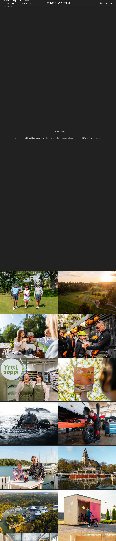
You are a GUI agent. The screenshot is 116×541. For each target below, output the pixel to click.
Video (6, 6)
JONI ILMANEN (58, 3)
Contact (14, 6)
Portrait (15, 3)
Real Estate (26, 3)
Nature (6, 3)
